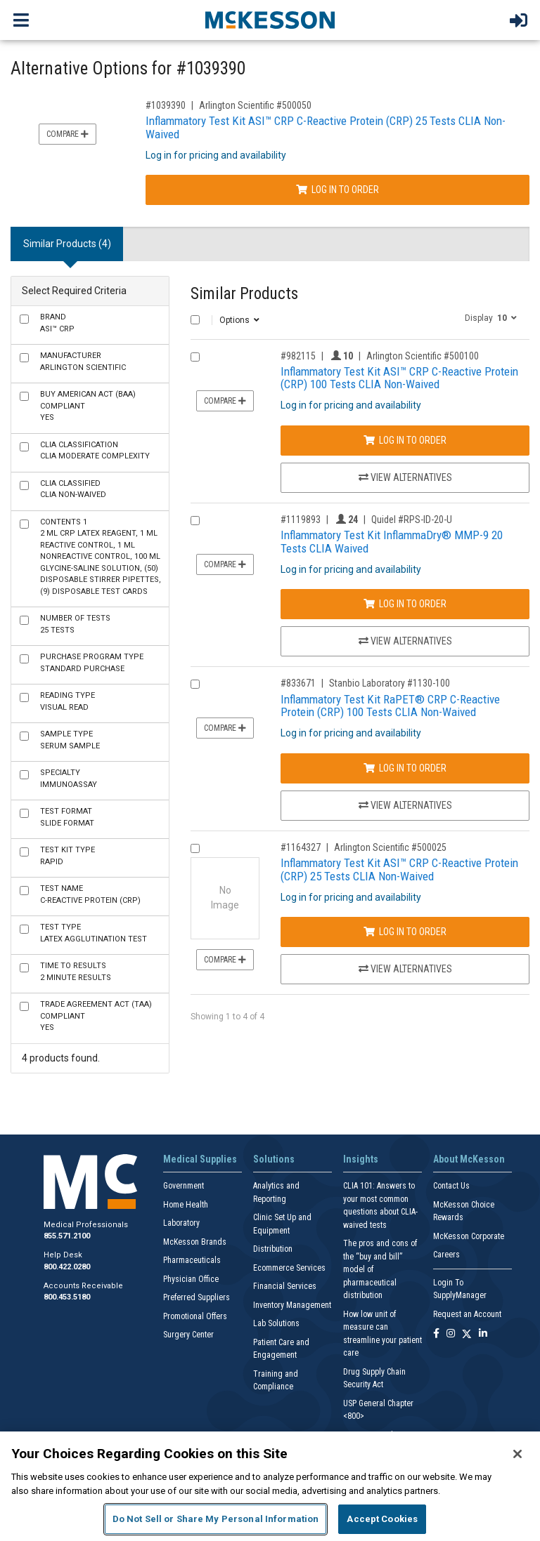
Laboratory (181, 1223)
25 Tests (75, 624)
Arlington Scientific (83, 361)
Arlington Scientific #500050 (255, 105)
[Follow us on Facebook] (436, 1334)
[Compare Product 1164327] (195, 848)
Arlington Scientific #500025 (390, 847)
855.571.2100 (67, 1236)
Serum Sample (70, 739)
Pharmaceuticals (192, 1260)
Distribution (272, 1249)
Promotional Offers (195, 1316)
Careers (446, 1254)
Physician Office (191, 1279)
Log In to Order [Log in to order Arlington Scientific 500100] (405, 440)
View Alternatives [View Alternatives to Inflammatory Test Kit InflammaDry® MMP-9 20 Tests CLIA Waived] (405, 641)
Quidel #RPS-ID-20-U (411, 519)
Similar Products (244, 294)
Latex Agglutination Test (93, 933)
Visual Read (67, 701)
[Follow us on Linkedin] (483, 1334)
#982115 (298, 356)
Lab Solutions (276, 1323)
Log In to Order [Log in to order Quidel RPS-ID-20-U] (405, 603)
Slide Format (67, 817)
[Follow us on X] (467, 1334)
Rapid (67, 855)
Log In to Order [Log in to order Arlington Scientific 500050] (337, 189)
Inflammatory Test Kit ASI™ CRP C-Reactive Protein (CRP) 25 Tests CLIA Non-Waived (326, 127)
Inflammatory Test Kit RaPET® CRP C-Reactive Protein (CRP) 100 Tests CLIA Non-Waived (390, 706)
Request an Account (467, 1314)
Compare (67, 134)
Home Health (185, 1205)
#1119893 (301, 519)
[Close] (517, 1454)
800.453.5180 (67, 1297)
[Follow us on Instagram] (450, 1334)
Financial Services (284, 1286)
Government (183, 1186)
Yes (88, 406)
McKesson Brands (194, 1242)
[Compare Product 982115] (195, 357)
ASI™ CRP (57, 322)
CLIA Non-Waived (73, 489)
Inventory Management (292, 1305)
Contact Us (451, 1186)
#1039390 (166, 105)
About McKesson (469, 1159)
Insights (360, 1159)
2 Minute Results (75, 971)
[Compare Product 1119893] (195, 520)
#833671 (298, 683)
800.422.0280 (67, 1266)
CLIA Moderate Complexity (95, 450)
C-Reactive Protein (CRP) (90, 894)
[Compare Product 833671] (195, 684)
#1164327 (301, 847)
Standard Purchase (91, 662)
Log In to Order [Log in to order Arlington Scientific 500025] (405, 931)
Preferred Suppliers (196, 1297)
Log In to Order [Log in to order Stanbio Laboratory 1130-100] (405, 768)
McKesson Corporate (468, 1236)
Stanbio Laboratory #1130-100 (389, 683)
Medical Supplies (200, 1159)
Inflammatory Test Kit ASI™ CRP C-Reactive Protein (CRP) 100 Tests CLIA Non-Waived (399, 378)
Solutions (274, 1159)
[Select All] (195, 319)
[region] (270, 1486)
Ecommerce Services (289, 1268)
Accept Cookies (382, 1519)
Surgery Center (188, 1335)
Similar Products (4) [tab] (67, 243)
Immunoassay (68, 778)
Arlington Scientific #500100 (422, 356)
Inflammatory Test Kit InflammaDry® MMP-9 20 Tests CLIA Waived (392, 541)
